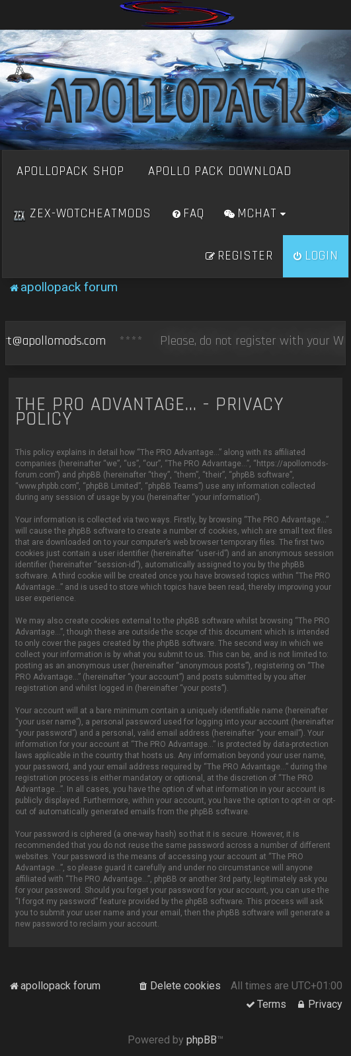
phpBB (201, 1040)
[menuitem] (187, 214)
